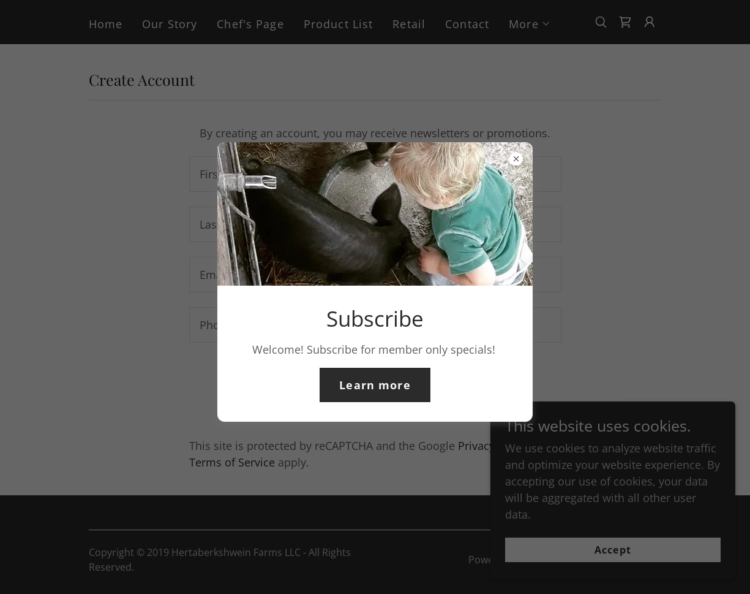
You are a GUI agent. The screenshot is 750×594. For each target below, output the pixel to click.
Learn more (374, 385)
